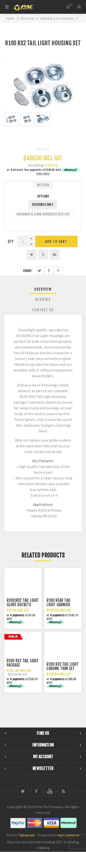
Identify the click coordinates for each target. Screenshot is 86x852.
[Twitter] (22, 791)
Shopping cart (70, 5)
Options (43, 196)
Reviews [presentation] (43, 299)
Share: (27, 271)
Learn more (43, 173)
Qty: (11, 241)
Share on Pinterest (58, 270)
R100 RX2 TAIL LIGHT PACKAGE (23, 663)
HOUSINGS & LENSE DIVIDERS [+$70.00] (43, 214)
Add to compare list (43, 254)
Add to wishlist (32, 254)
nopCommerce (68, 835)
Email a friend (55, 254)
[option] (11, 125)
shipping (51, 165)
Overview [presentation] (43, 289)
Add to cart (56, 241)
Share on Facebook (49, 270)
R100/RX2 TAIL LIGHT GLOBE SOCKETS (23, 602)
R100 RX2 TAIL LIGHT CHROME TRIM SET (63, 666)
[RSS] (63, 791)
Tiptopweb (26, 835)
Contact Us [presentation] (43, 310)
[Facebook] (36, 791)
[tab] (43, 289)
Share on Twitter (39, 270)
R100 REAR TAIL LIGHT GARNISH (59, 602)
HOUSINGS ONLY (42, 204)
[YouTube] (49, 791)
